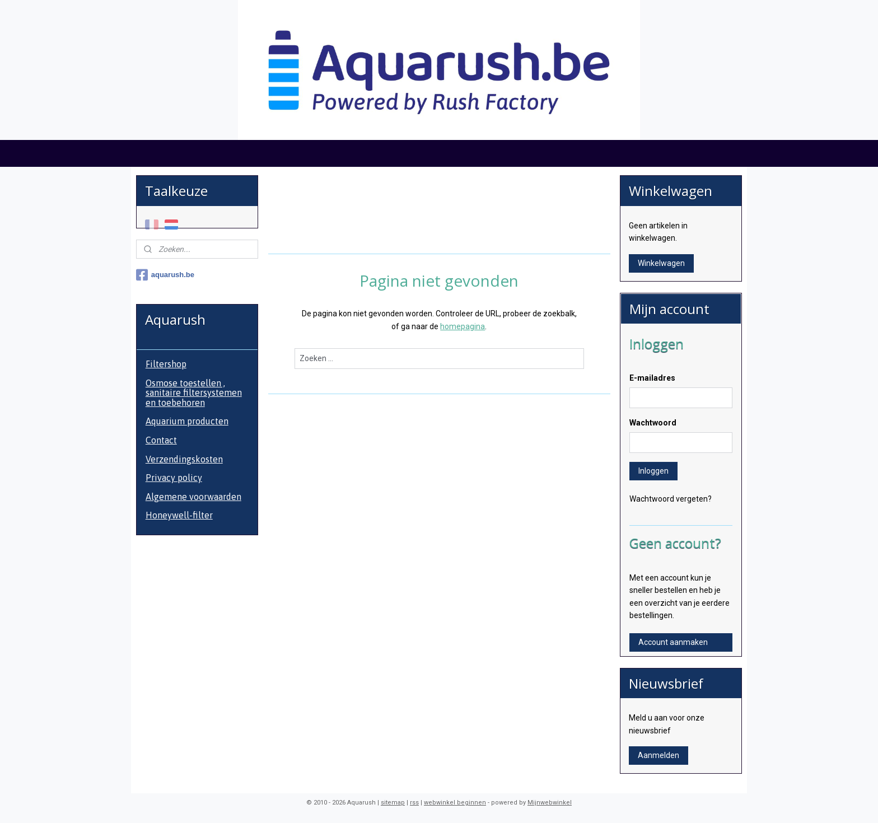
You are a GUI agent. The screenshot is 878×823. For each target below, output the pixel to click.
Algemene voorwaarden (193, 497)
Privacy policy (174, 478)
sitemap (393, 802)
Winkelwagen (661, 263)
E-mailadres (652, 377)
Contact (161, 440)
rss (414, 802)
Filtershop (166, 364)
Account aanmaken (673, 642)
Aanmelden (658, 755)
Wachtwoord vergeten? (670, 498)
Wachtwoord (652, 422)
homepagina (462, 326)
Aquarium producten (187, 421)
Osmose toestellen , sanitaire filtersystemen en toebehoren (194, 393)
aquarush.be (165, 275)
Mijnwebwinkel (549, 802)
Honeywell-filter (179, 515)
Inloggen (653, 470)
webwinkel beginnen (455, 802)
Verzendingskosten (184, 459)
